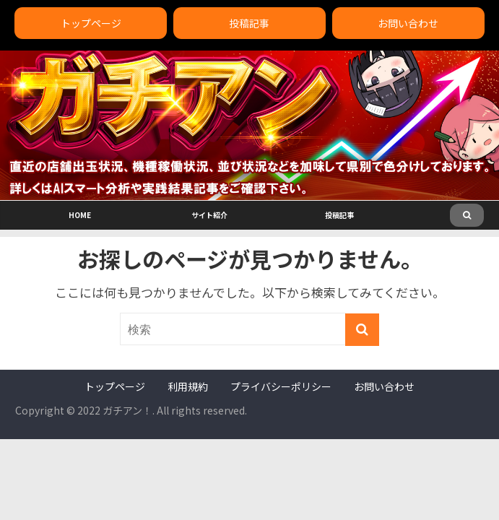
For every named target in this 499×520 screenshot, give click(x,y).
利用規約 (188, 386)
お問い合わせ (408, 23)
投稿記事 (249, 23)
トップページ (91, 23)
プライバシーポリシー (280, 386)
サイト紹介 (209, 214)
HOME (80, 214)
